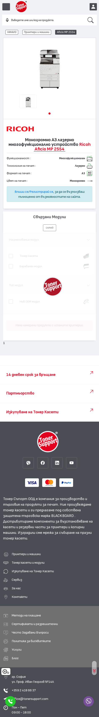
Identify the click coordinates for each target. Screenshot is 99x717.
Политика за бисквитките (31, 641)
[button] (49, 113)
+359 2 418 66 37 (24, 690)
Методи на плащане (26, 615)
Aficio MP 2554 (66, 32)
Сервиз (17, 579)
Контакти (19, 597)
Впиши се (21, 191)
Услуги (17, 649)
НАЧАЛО (11, 32)
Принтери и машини (36, 32)
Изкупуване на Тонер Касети (33, 571)
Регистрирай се (41, 191)
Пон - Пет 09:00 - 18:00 (21, 710)
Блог (15, 658)
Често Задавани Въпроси (30, 632)
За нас (16, 588)
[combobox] (43, 20)
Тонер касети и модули (28, 562)
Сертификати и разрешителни (35, 624)
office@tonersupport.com (30, 699)
